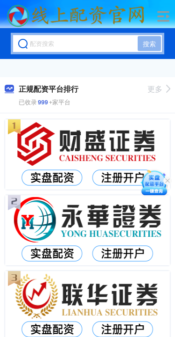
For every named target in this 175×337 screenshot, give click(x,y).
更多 (158, 89)
